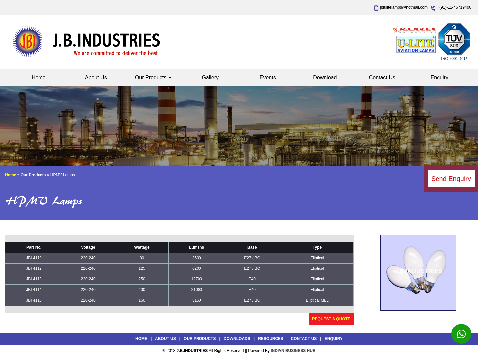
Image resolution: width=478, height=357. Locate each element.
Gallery (210, 77)
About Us (96, 77)
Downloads (237, 338)
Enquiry (439, 77)
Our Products (153, 77)
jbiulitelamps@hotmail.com (404, 7)
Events (268, 77)
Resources (270, 338)
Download (325, 77)
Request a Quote (331, 319)
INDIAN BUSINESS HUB (293, 350)
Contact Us (382, 77)
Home (39, 77)
